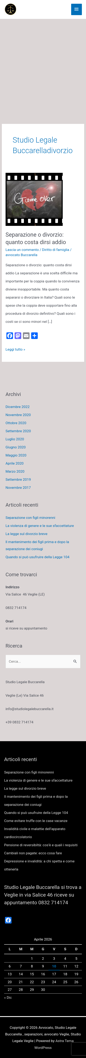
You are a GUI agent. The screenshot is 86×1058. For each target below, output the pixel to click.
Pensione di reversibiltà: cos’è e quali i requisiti (41, 845)
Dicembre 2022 (18, 407)
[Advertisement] (43, 64)
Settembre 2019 (18, 479)
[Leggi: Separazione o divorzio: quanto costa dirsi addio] (34, 199)
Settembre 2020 (18, 431)
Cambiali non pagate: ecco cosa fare (33, 853)
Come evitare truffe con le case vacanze (35, 821)
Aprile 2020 (15, 463)
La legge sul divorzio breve (26, 534)
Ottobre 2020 (16, 423)
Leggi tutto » (15, 349)
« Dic (8, 997)
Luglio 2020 (15, 439)
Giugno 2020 (16, 447)
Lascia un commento (22, 250)
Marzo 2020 (15, 471)
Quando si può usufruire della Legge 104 (38, 557)
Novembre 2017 (18, 487)
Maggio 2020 (16, 455)
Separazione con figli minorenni (30, 518)
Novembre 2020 (18, 415)
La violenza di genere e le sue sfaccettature (40, 526)
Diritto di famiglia (55, 250)
